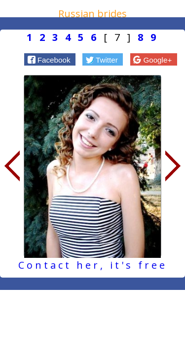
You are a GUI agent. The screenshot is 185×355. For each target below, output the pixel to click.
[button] (49, 59)
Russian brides (92, 13)
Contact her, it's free (92, 265)
